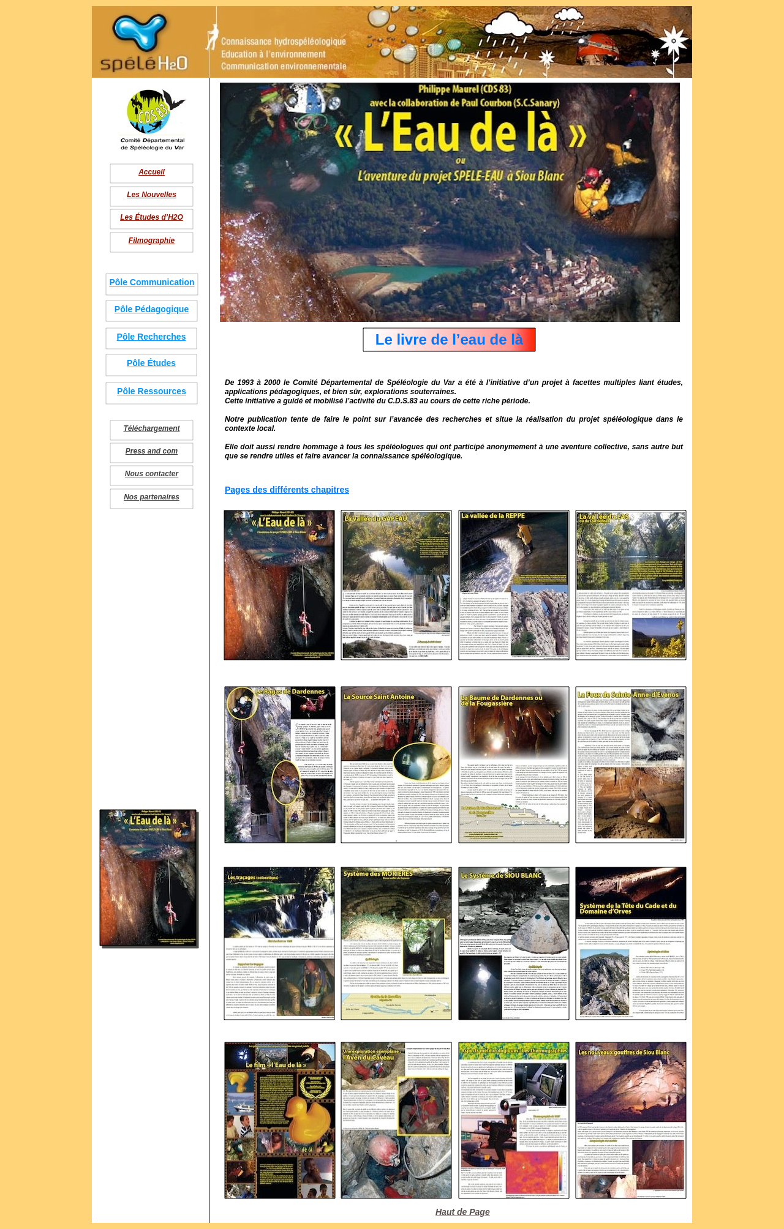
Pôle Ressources (151, 391)
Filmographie (152, 240)
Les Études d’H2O (151, 217)
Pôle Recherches (151, 337)
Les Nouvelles (151, 194)
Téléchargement (151, 428)
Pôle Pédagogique (152, 309)
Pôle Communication (151, 282)
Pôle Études (151, 363)
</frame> (106, 978)
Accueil (151, 172)
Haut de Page (462, 1212)
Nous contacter (151, 473)
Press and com (152, 451)
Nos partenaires (151, 497)
